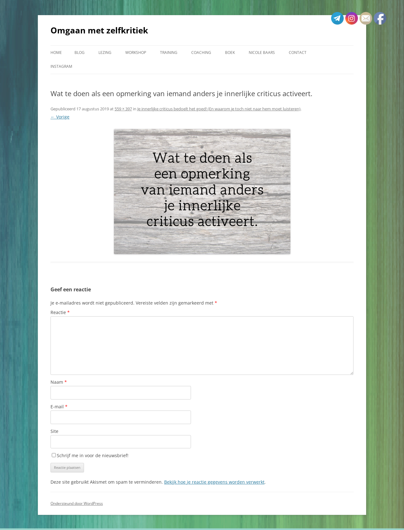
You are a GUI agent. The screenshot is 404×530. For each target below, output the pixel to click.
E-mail (59, 407)
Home (56, 52)
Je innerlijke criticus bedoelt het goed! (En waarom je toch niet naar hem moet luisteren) (218, 109)
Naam (58, 382)
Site (54, 431)
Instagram (61, 66)
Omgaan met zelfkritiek (99, 30)
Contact (297, 52)
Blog (79, 52)
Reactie (60, 312)
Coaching (201, 52)
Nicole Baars (262, 52)
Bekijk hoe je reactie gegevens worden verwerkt (214, 482)
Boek (230, 52)
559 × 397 (123, 109)
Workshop (135, 52)
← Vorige (59, 117)
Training (168, 52)
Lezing (104, 52)
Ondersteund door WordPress (76, 503)
